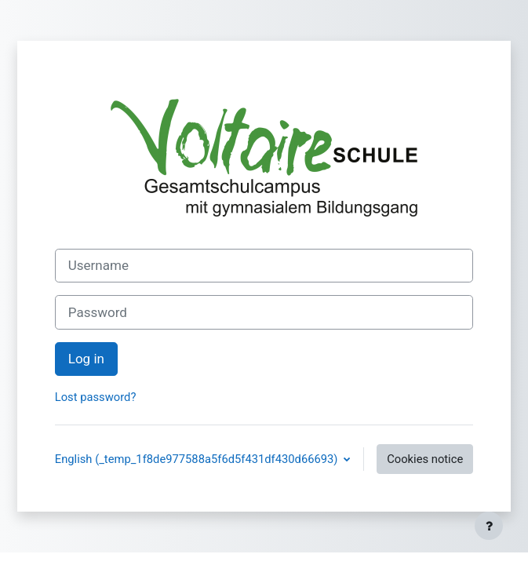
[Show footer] (489, 526)
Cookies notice (425, 459)
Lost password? (96, 397)
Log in (86, 358)
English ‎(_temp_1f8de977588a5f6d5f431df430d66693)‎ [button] (197, 459)
